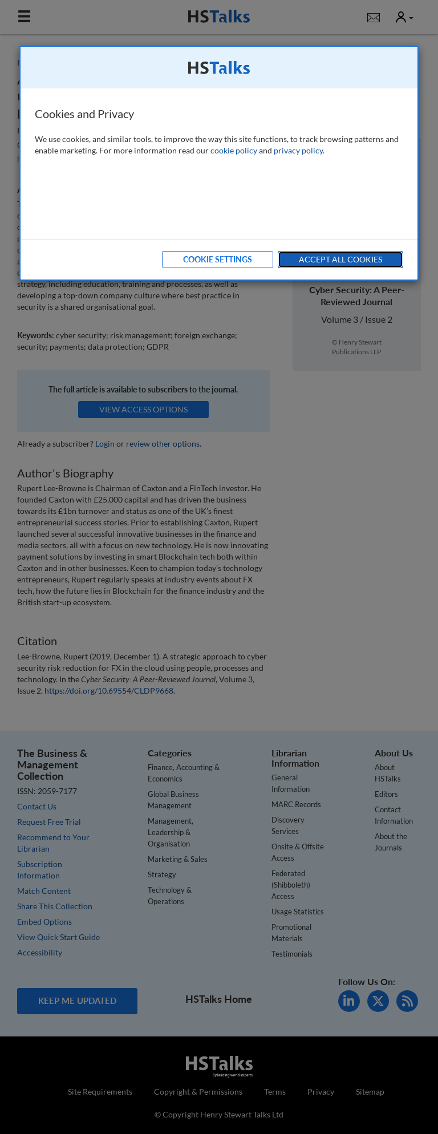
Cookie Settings (217, 259)
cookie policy (233, 150)
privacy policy (298, 150)
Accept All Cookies (340, 259)
